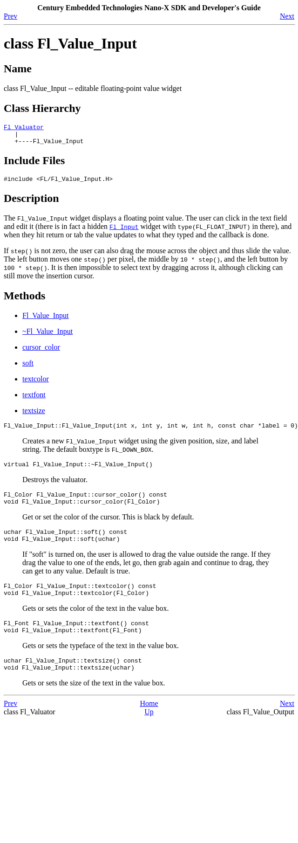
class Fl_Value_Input (70, 43)
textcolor (35, 384)
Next (287, 16)
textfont (34, 400)
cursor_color (41, 353)
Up (149, 734)
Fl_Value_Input (45, 321)
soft (28, 369)
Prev (10, 16)
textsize (33, 416)
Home (149, 726)
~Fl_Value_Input (47, 337)
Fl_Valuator (24, 128)
